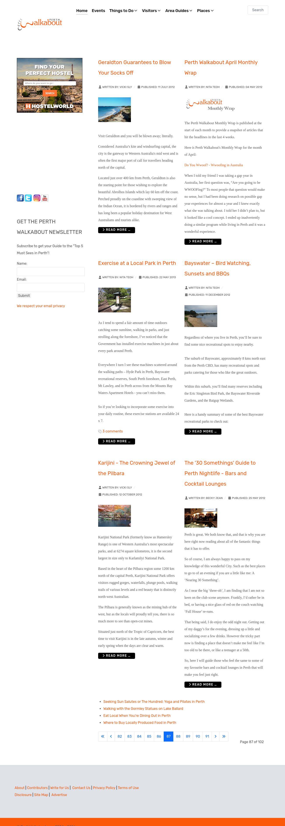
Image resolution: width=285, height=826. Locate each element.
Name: (22, 254)
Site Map (41, 785)
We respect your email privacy (41, 296)
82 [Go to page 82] (120, 726)
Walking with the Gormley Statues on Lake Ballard (143, 699)
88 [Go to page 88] (178, 726)
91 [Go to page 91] (207, 726)
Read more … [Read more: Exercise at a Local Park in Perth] (117, 431)
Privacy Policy (104, 778)
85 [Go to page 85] (149, 726)
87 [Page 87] (168, 726)
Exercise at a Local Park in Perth (137, 253)
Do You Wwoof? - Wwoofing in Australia (213, 155)
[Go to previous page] (111, 727)
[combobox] (258, 9)
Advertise (59, 785)
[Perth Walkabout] (40, 14)
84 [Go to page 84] (139, 726)
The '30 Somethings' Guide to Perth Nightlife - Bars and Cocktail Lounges (220, 463)
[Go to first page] (102, 727)
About (19, 778)
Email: (22, 270)
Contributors (37, 778)
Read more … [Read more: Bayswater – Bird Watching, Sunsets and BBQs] (203, 422)
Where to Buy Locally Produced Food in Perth (139, 713)
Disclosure (23, 785)
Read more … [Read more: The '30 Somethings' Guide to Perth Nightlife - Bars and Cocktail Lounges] (203, 675)
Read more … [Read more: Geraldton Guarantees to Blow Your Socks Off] (117, 220)
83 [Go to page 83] (129, 726)
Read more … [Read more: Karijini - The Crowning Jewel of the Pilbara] (117, 646)
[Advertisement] (44, 142)
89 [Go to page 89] (188, 726)
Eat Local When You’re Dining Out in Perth (136, 706)
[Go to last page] (223, 727)
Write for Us (59, 778)
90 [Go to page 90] (198, 726)
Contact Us (81, 778)
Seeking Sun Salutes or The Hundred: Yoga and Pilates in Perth (154, 692)
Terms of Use (128, 778)
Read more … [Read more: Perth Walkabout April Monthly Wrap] (203, 232)
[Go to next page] (215, 727)
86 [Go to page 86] (159, 726)
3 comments (113, 421)
